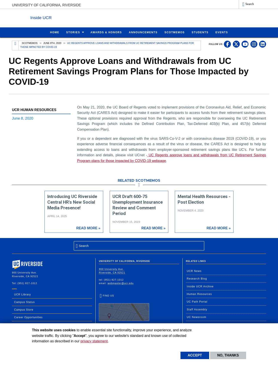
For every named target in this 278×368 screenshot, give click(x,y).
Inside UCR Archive (200, 286)
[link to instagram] (253, 43)
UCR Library (22, 294)
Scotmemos (30, 43)
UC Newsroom (196, 316)
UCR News (194, 270)
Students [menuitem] (200, 32)
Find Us (124, 307)
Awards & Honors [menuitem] (106, 32)
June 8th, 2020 (52, 43)
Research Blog (197, 278)
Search (249, 4)
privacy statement (94, 341)
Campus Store (23, 309)
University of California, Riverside (46, 5)
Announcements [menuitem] (143, 32)
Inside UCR (65, 17)
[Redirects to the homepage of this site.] (15, 45)
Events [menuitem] (221, 32)
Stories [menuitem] (73, 32)
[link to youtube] (245, 43)
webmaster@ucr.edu (121, 283)
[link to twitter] (236, 43)
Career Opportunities (28, 317)
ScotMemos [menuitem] (174, 32)
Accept (195, 355)
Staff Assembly (197, 309)
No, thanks (228, 355)
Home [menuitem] (54, 32)
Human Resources (199, 293)
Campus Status (24, 301)
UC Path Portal (197, 301)
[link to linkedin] (262, 43)
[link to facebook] (227, 43)
